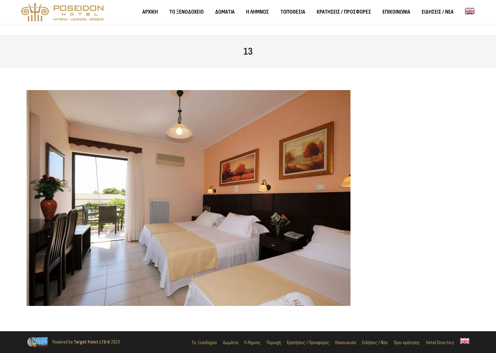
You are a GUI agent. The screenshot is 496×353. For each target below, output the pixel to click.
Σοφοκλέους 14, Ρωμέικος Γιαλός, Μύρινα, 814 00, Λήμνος (156, 6)
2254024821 (76, 6)
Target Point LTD (90, 342)
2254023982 (41, 6)
